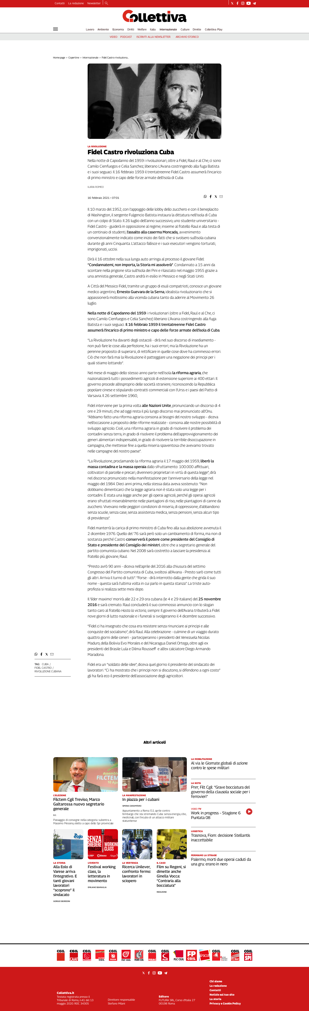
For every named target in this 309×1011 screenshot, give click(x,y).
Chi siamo (216, 981)
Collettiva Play (213, 29)
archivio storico (187, 36)
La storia (215, 999)
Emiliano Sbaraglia (97, 887)
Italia (153, 29)
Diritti (130, 29)
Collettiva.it (65, 993)
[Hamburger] (55, 29)
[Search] (106, 3)
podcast (126, 36)
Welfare (142, 29)
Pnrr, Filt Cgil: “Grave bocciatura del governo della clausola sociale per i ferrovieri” (220, 792)
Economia (118, 29)
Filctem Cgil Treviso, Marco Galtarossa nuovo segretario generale (78, 804)
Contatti (60, 3)
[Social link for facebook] (237, 3)
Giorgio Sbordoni (61, 901)
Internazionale (168, 29)
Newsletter (94, 3)
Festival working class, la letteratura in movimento (102, 874)
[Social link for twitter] (232, 3)
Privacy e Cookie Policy (225, 1003)
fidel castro (43, 667)
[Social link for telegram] (254, 3)
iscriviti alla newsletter (153, 36)
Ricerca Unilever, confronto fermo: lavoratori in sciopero (136, 874)
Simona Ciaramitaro (131, 806)
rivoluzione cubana (48, 671)
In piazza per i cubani (140, 799)
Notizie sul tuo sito (222, 994)
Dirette (197, 29)
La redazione (76, 3)
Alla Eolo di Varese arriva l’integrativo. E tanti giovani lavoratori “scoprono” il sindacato (65, 881)
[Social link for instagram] (242, 3)
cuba (45, 664)
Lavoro (90, 29)
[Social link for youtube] (248, 3)
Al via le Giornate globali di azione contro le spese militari (219, 765)
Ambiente (103, 29)
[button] (205, 196)
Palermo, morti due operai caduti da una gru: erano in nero (221, 861)
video (113, 36)
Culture (185, 29)
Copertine (73, 57)
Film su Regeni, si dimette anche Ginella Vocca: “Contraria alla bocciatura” (171, 876)
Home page (59, 57)
